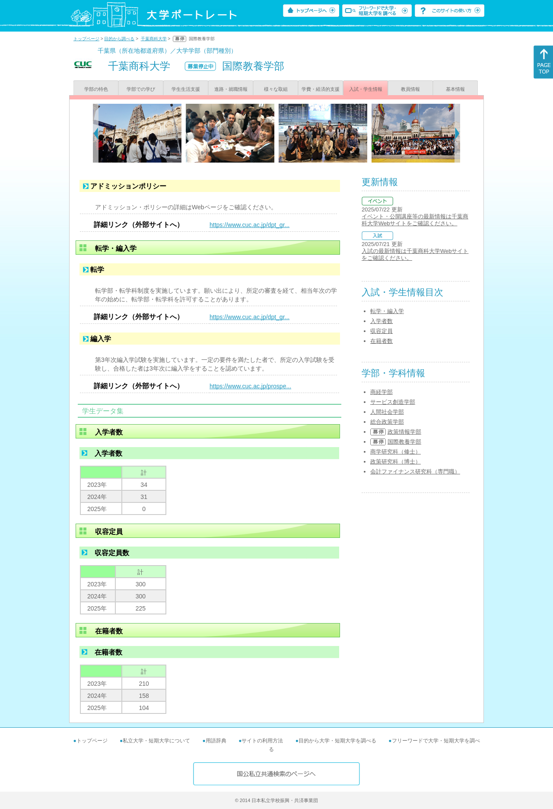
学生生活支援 (186, 89)
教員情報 (410, 89)
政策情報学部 (404, 431)
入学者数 (381, 321)
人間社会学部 (387, 412)
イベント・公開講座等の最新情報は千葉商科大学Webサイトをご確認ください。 (415, 220)
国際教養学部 (404, 441)
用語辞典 (216, 741)
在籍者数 (381, 341)
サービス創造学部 (392, 402)
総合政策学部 (387, 422)
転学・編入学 (387, 311)
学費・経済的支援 (321, 89)
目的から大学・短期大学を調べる (337, 741)
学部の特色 (96, 89)
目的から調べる (119, 38)
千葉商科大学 (154, 38)
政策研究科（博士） (395, 461)
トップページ (86, 38)
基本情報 (455, 89)
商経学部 (381, 392)
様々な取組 (276, 89)
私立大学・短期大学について (156, 741)
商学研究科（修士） (395, 451)
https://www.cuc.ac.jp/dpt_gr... (249, 224)
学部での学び (141, 89)
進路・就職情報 (231, 89)
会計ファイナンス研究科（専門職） (415, 471)
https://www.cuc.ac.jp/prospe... (250, 386)
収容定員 (381, 331)
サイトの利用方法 (262, 741)
